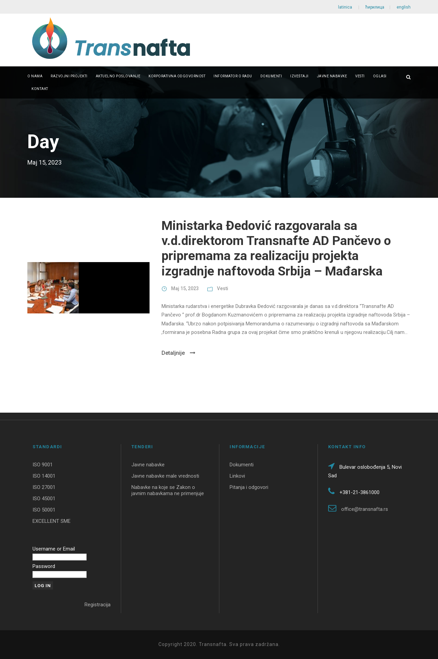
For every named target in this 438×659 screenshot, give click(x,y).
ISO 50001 (44, 510)
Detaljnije (178, 353)
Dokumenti (271, 76)
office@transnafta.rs (364, 509)
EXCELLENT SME (51, 521)
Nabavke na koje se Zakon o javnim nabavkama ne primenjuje (167, 490)
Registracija (98, 605)
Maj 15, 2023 (185, 288)
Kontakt (39, 89)
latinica (345, 7)
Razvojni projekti (69, 76)
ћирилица (374, 7)
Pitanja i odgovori (249, 487)
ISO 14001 (44, 476)
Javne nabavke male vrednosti (165, 476)
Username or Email (54, 549)
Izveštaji (299, 76)
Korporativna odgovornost (177, 76)
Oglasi (380, 76)
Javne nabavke (332, 76)
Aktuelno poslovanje (118, 76)
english (403, 7)
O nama (34, 76)
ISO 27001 (44, 487)
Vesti (360, 76)
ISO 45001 (44, 498)
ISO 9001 (43, 465)
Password (44, 566)
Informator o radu (233, 76)
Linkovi (237, 476)
